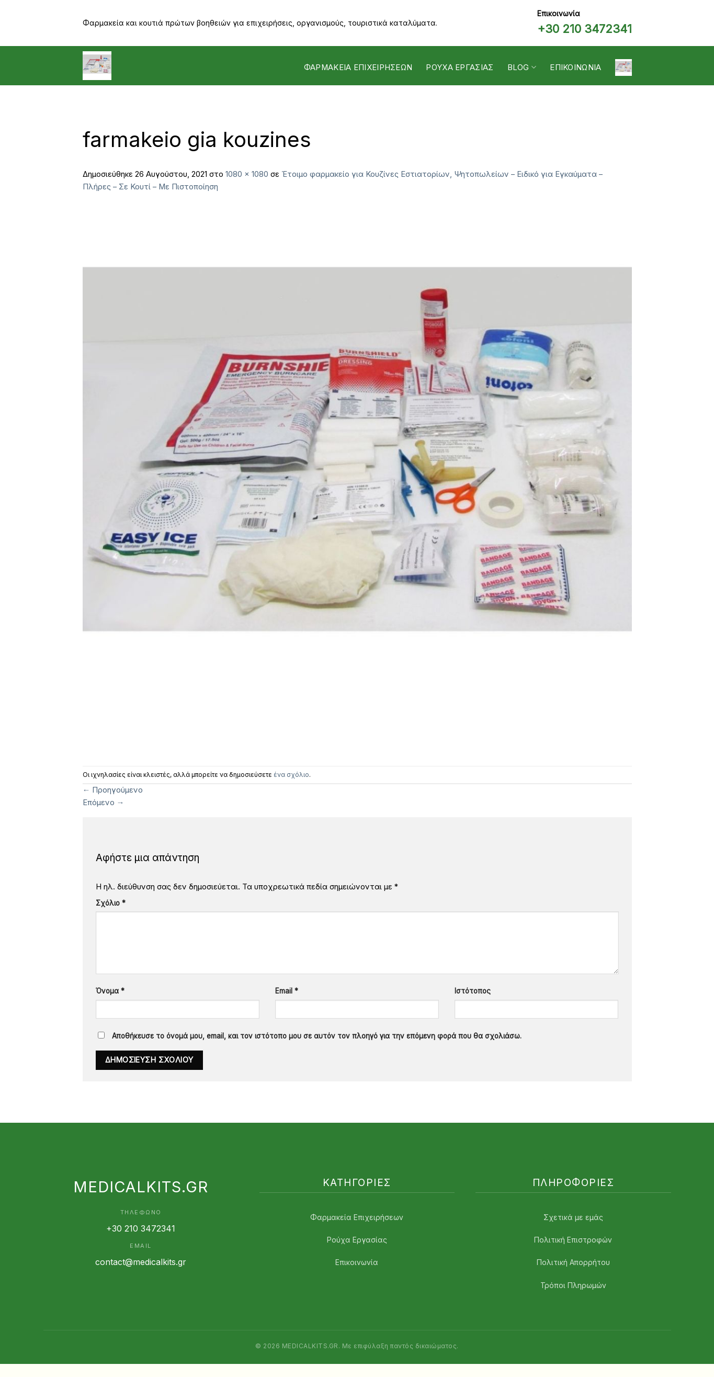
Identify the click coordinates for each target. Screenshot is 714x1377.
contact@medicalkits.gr (140, 1262)
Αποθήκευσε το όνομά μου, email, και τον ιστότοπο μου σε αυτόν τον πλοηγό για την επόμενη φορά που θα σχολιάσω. (317, 1036)
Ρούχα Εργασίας (357, 1239)
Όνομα (110, 991)
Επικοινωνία (575, 67)
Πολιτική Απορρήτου (573, 1262)
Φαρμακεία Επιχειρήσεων (358, 67)
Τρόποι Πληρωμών (573, 1285)
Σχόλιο (111, 903)
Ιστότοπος (473, 991)
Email (286, 991)
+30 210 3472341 (584, 29)
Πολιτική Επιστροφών (573, 1239)
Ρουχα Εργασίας (459, 67)
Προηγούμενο (113, 790)
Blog (522, 67)
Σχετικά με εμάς (573, 1217)
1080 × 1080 (246, 174)
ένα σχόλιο (291, 774)
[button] (623, 67)
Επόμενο (103, 802)
